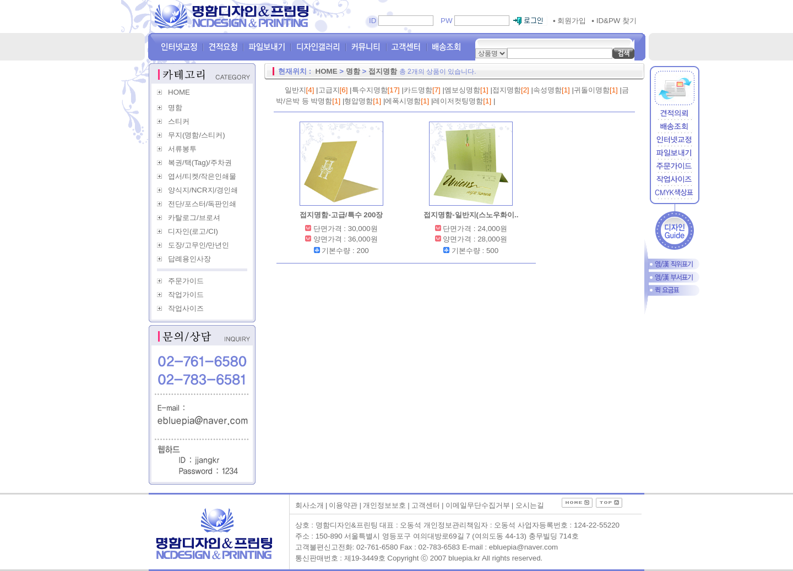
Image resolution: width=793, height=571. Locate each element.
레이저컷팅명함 (458, 101)
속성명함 (547, 90)
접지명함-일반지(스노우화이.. (470, 215)
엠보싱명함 (462, 90)
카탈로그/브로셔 (194, 217)
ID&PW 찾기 (614, 21)
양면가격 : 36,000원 (345, 239)
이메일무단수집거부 (478, 505)
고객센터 (425, 505)
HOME (179, 92)
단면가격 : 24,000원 (475, 228)
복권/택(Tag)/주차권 (200, 162)
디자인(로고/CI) (193, 231)
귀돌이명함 (592, 90)
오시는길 (529, 505)
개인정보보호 (384, 505)
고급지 (329, 90)
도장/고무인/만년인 (198, 245)
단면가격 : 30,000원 (345, 228)
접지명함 (382, 71)
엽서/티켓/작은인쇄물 (202, 176)
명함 (175, 107)
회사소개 (309, 505)
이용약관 (343, 505)
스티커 (178, 121)
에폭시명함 (403, 101)
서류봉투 (182, 149)
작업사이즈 (186, 308)
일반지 (295, 90)
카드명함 (418, 90)
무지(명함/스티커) (196, 135)
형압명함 (358, 101)
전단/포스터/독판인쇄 (202, 204)
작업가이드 (186, 294)
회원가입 (569, 21)
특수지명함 (370, 90)
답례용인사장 (189, 259)
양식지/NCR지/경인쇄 (203, 190)
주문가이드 (186, 281)
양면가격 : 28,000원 (475, 239)
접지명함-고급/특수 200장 (341, 215)
